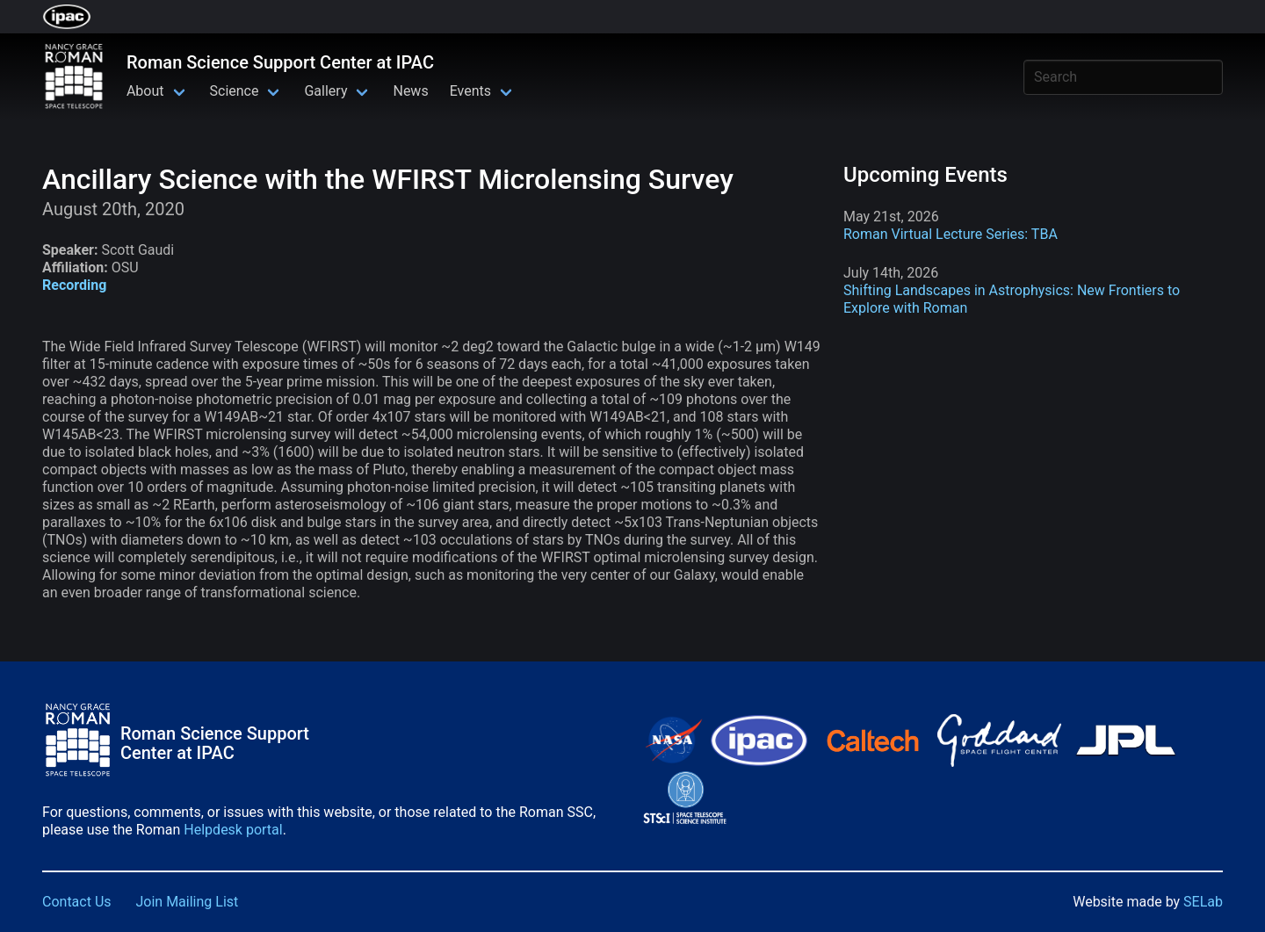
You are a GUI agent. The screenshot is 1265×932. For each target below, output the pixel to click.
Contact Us (77, 901)
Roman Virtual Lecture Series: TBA (950, 234)
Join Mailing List (187, 901)
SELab (1203, 901)
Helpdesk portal (233, 829)
